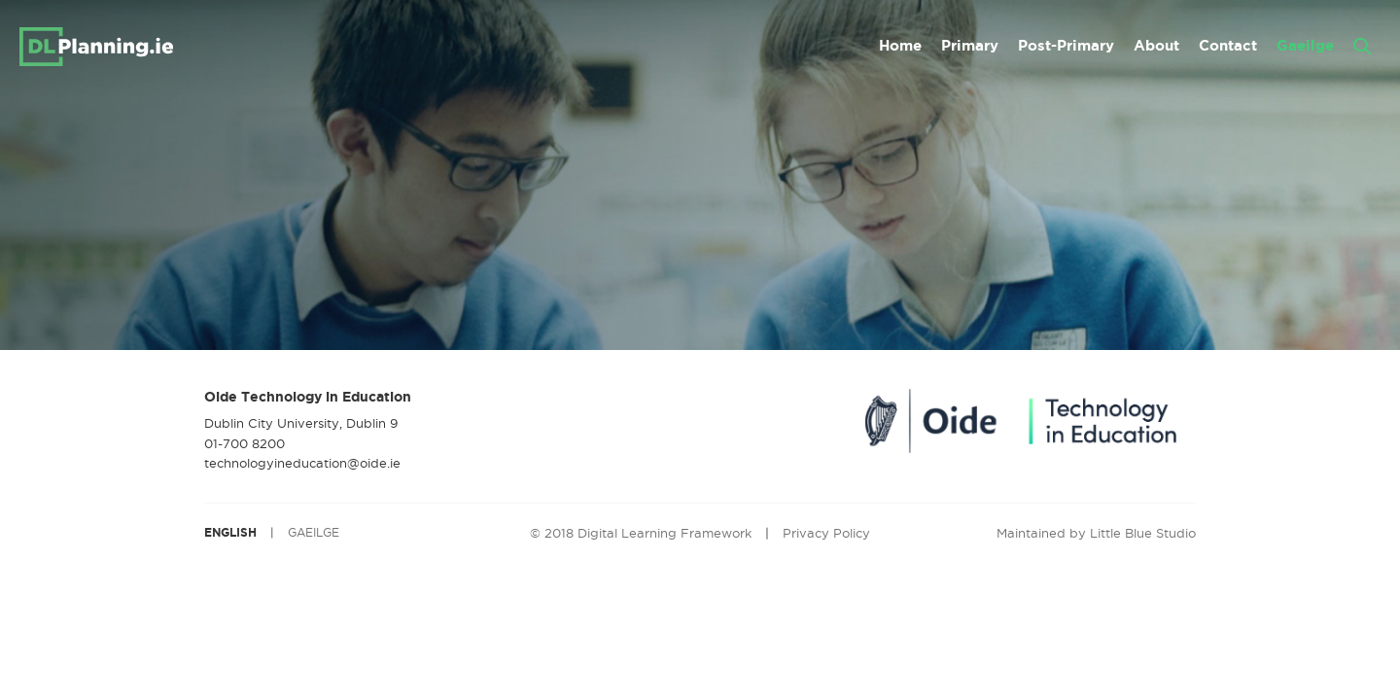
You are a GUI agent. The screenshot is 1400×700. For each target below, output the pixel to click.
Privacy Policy (826, 533)
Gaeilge (1305, 45)
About (1156, 45)
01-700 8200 (244, 443)
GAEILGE (313, 532)
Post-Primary (1066, 45)
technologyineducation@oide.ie (302, 463)
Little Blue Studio (1143, 533)
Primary (969, 45)
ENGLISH (230, 532)
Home (900, 45)
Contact (1228, 45)
